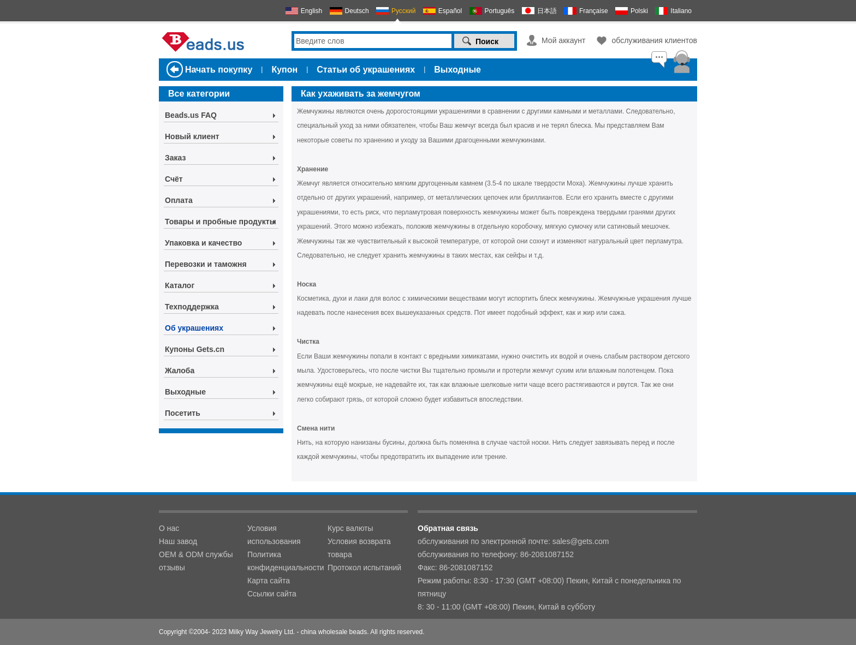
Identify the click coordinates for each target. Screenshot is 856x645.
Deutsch (357, 11)
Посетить (182, 413)
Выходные (457, 69)
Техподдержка (192, 306)
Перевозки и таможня (206, 264)
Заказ (175, 157)
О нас (169, 528)
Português (500, 11)
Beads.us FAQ (191, 115)
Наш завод (178, 541)
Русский (403, 11)
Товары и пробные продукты (220, 221)
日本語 (547, 11)
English (311, 11)
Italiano (681, 11)
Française (593, 11)
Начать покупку (218, 69)
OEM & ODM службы (196, 554)
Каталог (179, 285)
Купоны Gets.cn (194, 349)
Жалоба (179, 370)
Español (450, 11)
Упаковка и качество (203, 242)
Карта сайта (268, 580)
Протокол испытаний (364, 567)
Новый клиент (192, 136)
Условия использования (274, 535)
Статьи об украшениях (366, 69)
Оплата (179, 200)
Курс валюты (350, 528)
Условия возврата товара (359, 548)
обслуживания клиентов (654, 40)
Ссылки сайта (271, 593)
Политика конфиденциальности (285, 561)
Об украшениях (194, 328)
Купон (284, 69)
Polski (639, 11)
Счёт (174, 179)
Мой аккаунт (563, 40)
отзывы (172, 567)
